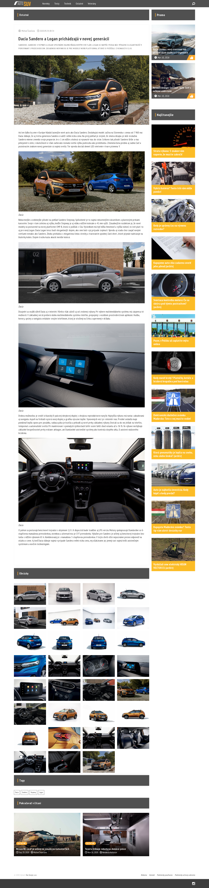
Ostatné (79, 3)
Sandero (24, 792)
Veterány (92, 3)
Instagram (193, 883)
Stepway (33, 792)
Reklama (144, 875)
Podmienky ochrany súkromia (185, 875)
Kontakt (152, 875)
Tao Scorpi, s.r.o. (31, 875)
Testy (56, 3)
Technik (67, 3)
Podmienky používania (164, 875)
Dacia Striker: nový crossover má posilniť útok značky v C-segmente (170, 51)
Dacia (17, 792)
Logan (41, 792)
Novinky (46, 3)
